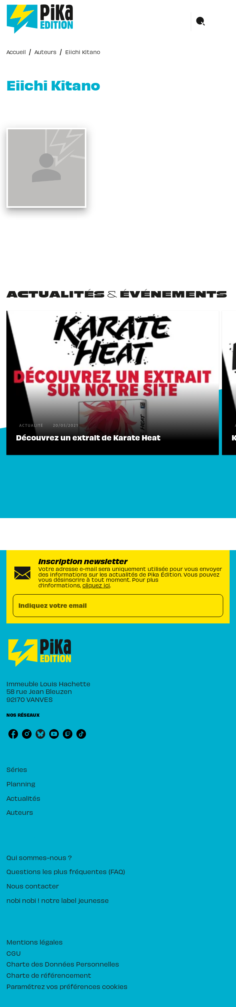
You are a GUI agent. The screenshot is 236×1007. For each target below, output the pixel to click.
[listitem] (13, 734)
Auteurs (45, 51)
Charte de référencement (48, 974)
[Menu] (210, 21)
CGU (13, 952)
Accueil (16, 51)
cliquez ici (96, 585)
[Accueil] (40, 19)
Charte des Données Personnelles (62, 963)
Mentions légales (34, 941)
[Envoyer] (213, 605)
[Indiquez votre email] (108, 605)
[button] (112, 383)
